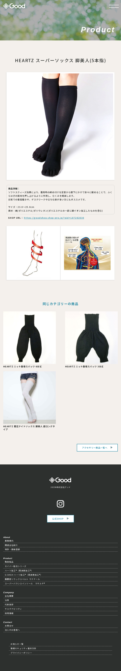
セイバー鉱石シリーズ (15, 566)
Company (8, 592)
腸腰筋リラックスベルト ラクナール (22, 579)
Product (7, 558)
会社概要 (9, 595)
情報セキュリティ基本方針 (23, 648)
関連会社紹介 (11, 545)
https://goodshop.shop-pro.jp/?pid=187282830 (54, 217)
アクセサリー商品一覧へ (94, 447)
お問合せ (9, 625)
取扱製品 (9, 561)
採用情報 (9, 613)
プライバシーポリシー (21, 652)
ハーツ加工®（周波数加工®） (19, 570)
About (6, 537)
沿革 (7, 600)
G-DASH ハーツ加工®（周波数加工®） (23, 574)
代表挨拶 (9, 604)
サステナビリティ (13, 608)
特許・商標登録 (12, 549)
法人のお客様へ (12, 629)
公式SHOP (58, 518)
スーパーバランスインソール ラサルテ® (25, 583)
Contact (7, 622)
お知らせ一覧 (17, 644)
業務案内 (9, 540)
